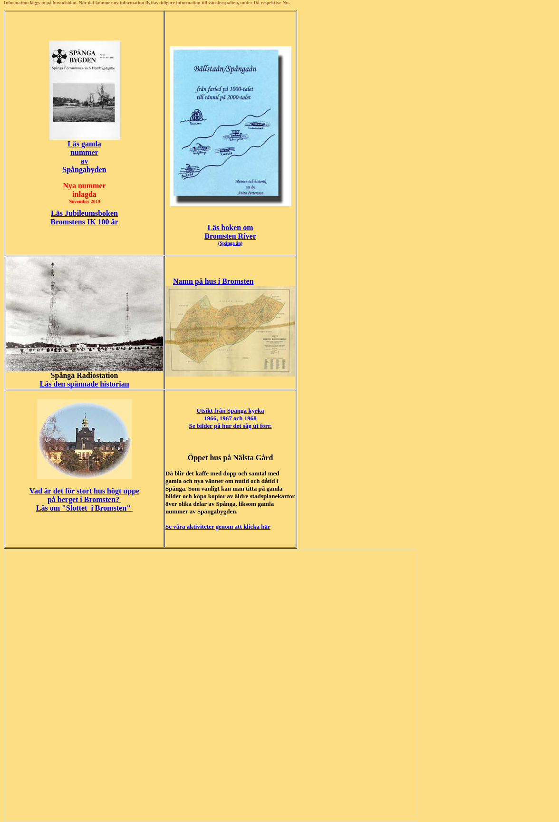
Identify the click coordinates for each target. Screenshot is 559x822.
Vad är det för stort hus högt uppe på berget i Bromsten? (84, 495)
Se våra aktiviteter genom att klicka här (217, 526)
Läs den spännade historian (84, 384)
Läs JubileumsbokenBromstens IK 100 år (84, 217)
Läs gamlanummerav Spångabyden (84, 157)
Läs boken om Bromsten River (230, 234)
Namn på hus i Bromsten (213, 281)
